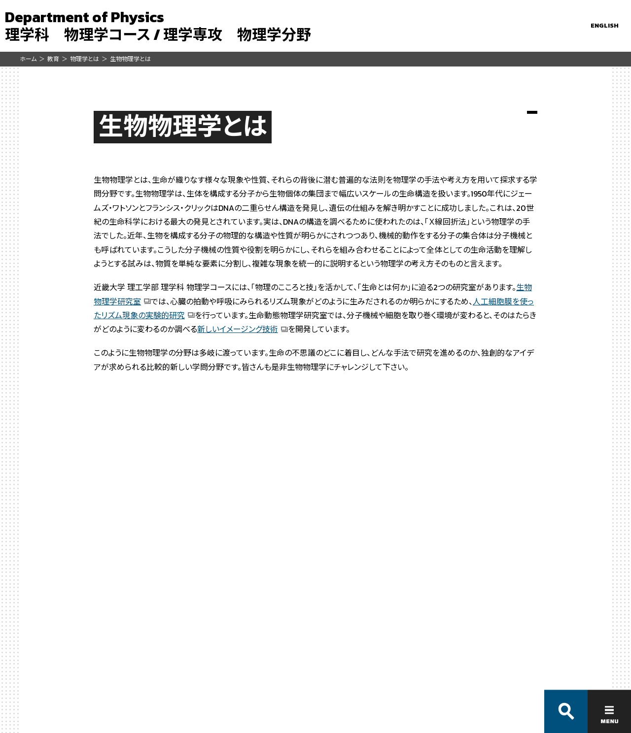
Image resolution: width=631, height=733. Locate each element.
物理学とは (84, 59)
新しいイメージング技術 (237, 329)
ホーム (28, 59)
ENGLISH (605, 25)
